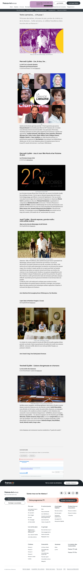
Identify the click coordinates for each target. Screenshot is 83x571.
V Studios (70, 515)
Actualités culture (45, 559)
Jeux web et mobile (33, 534)
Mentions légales (26, 569)
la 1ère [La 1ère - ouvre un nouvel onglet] (29, 558)
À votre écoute (46, 506)
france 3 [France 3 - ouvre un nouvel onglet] (30, 549)
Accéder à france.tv (71, 483)
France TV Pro (72, 552)
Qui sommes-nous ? (46, 529)
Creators (16, 7)
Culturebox (29, 160)
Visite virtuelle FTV (45, 522)
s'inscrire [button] (32, 455)
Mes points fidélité (61, 10)
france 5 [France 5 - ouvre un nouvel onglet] (30, 554)
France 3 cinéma (72, 513)
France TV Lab (72, 549)
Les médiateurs (45, 513)
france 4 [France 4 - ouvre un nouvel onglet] (30, 551)
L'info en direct (45, 547)
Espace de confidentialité (73, 569)
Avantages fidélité (73, 3)
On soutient (31, 512)
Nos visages (31, 515)
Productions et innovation (59, 7)
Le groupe (44, 527)
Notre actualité (45, 534)
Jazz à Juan (27, 197)
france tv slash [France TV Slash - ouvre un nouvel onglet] (31, 556)
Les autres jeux (32, 527)
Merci (11, 7)
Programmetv (70, 7)
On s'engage (31, 519)
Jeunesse (57, 544)
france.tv (37, 68)
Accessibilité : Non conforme (38, 569)
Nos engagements (45, 532)
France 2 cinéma (72, 510)
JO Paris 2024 (31, 522)
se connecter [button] (24, 455)
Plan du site (59, 569)
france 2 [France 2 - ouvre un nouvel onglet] (30, 547)
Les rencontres (45, 519)
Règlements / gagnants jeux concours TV (31, 531)
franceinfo (44, 544)
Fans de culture (58, 510)
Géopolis (43, 561)
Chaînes (30, 544)
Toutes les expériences (40, 10)
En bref (30, 517)
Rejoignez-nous (45, 536)
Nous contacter (45, 511)
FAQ (42, 509)
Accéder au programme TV (68, 500)
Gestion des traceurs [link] (50, 569)
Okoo (56, 547)
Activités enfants (32, 537)
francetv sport (45, 556)
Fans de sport (58, 513)
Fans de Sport (29, 10)
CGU (64, 569)
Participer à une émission (14, 503)
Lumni (56, 549)
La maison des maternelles (72, 545)
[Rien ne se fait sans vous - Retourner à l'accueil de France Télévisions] (14, 493)
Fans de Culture (20, 10)
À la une (22, 7)
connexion (60, 3)
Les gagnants (52, 10)
